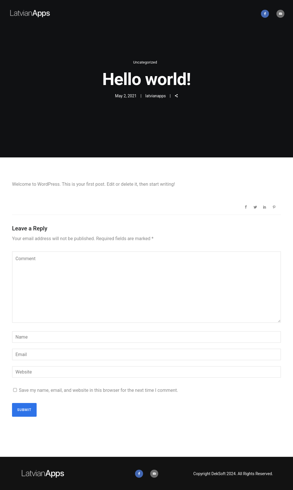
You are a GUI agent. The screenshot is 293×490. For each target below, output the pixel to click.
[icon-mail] (280, 14)
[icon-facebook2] (266, 14)
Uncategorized (145, 62)
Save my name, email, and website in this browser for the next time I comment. (98, 390)
